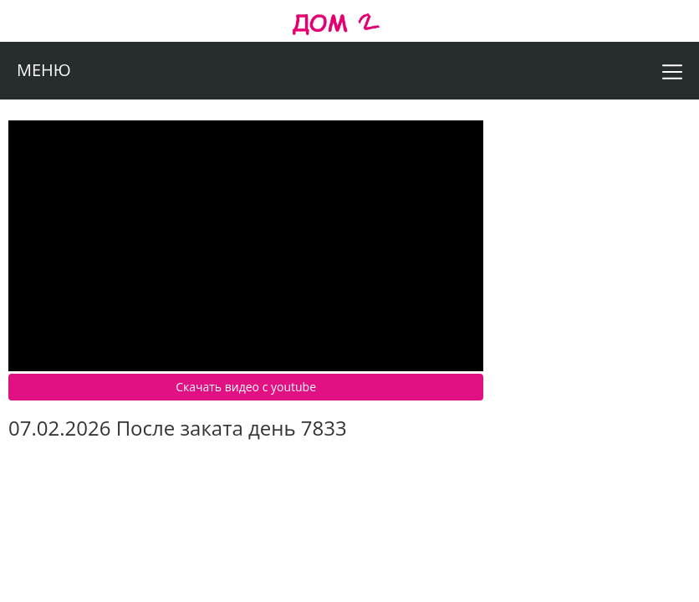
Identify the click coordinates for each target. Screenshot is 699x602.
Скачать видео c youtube (246, 387)
